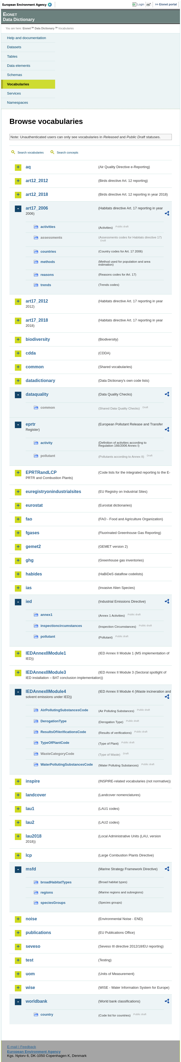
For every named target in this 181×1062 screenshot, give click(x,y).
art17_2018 (37, 320)
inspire (33, 781)
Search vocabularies (31, 152)
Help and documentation (26, 38)
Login (140, 4)
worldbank (36, 1001)
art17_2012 (37, 301)
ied (29, 601)
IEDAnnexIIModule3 (46, 672)
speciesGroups (53, 903)
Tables (12, 56)
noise (31, 919)
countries (48, 251)
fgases (32, 532)
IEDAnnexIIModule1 (46, 653)
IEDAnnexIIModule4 (46, 691)
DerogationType (53, 721)
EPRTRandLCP (41, 472)
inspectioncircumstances (61, 626)
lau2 (30, 822)
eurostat (34, 505)
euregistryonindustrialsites (53, 491)
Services (14, 93)
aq (28, 167)
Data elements (18, 66)
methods (48, 262)
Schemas (14, 75)
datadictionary (40, 380)
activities (48, 227)
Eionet (27, 28)
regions (47, 892)
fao (29, 519)
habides (34, 574)
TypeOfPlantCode (55, 743)
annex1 (46, 615)
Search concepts (67, 152)
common (35, 367)
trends (46, 285)
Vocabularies (18, 84)
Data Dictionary (44, 28)
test (29, 960)
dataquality (37, 394)
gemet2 (33, 546)
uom (30, 973)
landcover (36, 795)
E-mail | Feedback (21, 1047)
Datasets (14, 47)
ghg (29, 560)
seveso (33, 946)
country (47, 1014)
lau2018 (34, 836)
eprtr (30, 424)
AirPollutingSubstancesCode (64, 710)
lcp (29, 855)
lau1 (30, 808)
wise (30, 987)
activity (46, 443)
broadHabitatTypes (56, 882)
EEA (28, 4)
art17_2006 (37, 208)
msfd (31, 869)
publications (38, 932)
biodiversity (38, 339)
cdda (31, 353)
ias (29, 587)
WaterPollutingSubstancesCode (67, 764)
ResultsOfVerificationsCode (63, 732)
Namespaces (17, 102)
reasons (47, 275)
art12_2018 (37, 194)
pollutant (48, 636)
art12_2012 (37, 180)
